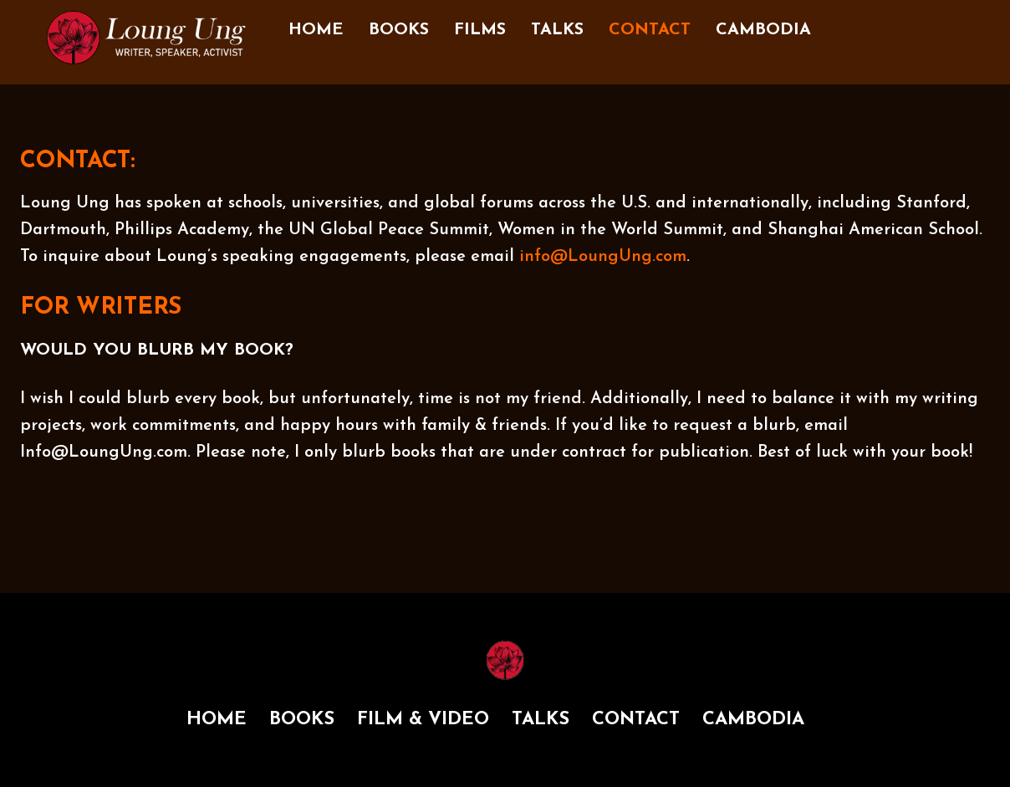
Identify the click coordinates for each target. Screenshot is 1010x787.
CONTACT (650, 30)
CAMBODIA (763, 30)
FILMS (480, 30)
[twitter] (917, 24)
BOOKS (399, 30)
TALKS (557, 30)
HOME (316, 30)
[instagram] (883, 24)
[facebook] (850, 24)
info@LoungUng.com (602, 256)
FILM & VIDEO (423, 719)
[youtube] (950, 24)
